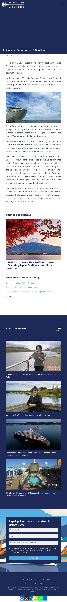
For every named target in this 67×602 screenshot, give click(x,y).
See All (9, 296)
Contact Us (31, 579)
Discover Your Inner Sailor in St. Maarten (21, 283)
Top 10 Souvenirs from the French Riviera (22, 287)
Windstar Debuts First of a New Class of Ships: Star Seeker (29, 291)
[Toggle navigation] (63, 4)
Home (3, 56)
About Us (20, 579)
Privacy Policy (45, 579)
